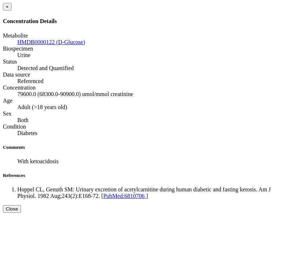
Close (12, 209)
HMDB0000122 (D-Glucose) (51, 42)
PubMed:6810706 (124, 196)
